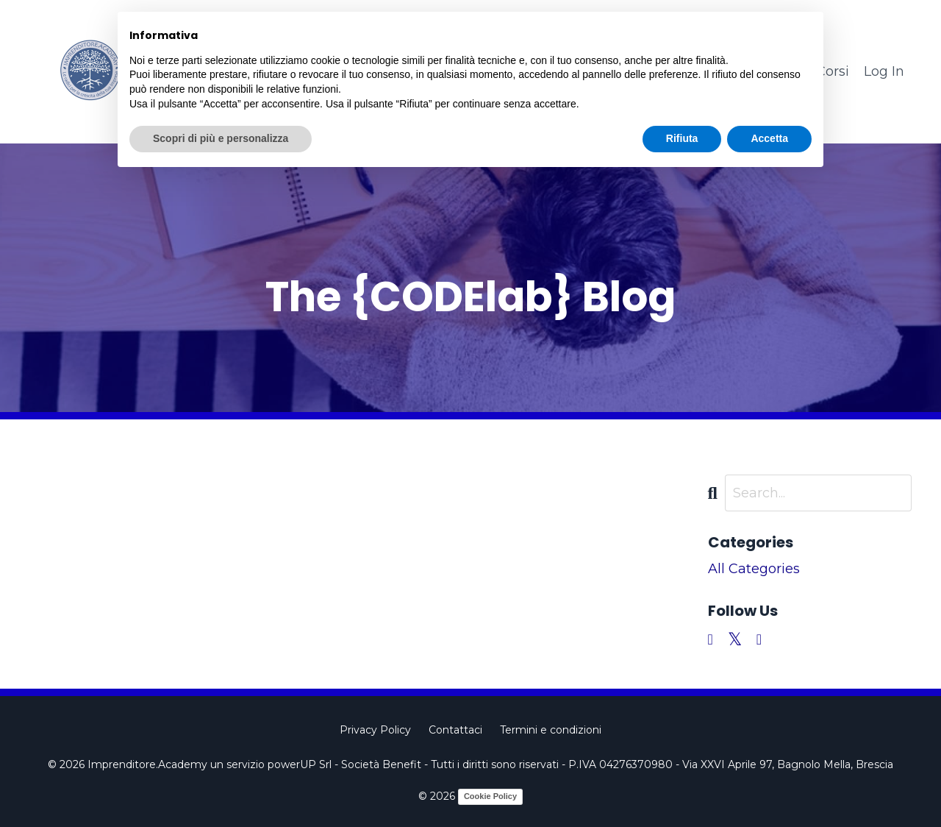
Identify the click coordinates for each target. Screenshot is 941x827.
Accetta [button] (769, 138)
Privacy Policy (375, 730)
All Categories (754, 569)
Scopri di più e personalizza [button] (220, 138)
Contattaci (455, 730)
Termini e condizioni (550, 730)
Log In (884, 71)
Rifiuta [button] (682, 138)
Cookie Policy (490, 796)
